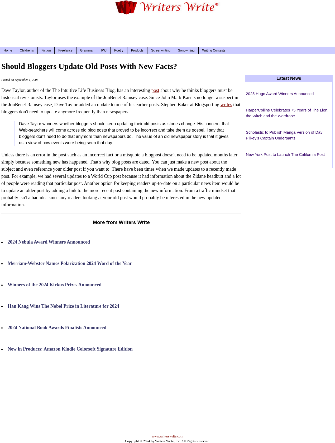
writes (226, 104)
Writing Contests (214, 50)
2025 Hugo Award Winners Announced (280, 93)
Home (8, 50)
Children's (27, 50)
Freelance (65, 50)
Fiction (46, 50)
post (155, 90)
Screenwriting (160, 50)
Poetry (118, 50)
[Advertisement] (167, 30)
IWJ (104, 50)
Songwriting (186, 50)
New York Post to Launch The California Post (285, 154)
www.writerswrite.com (167, 436)
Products (137, 50)
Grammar (87, 50)
